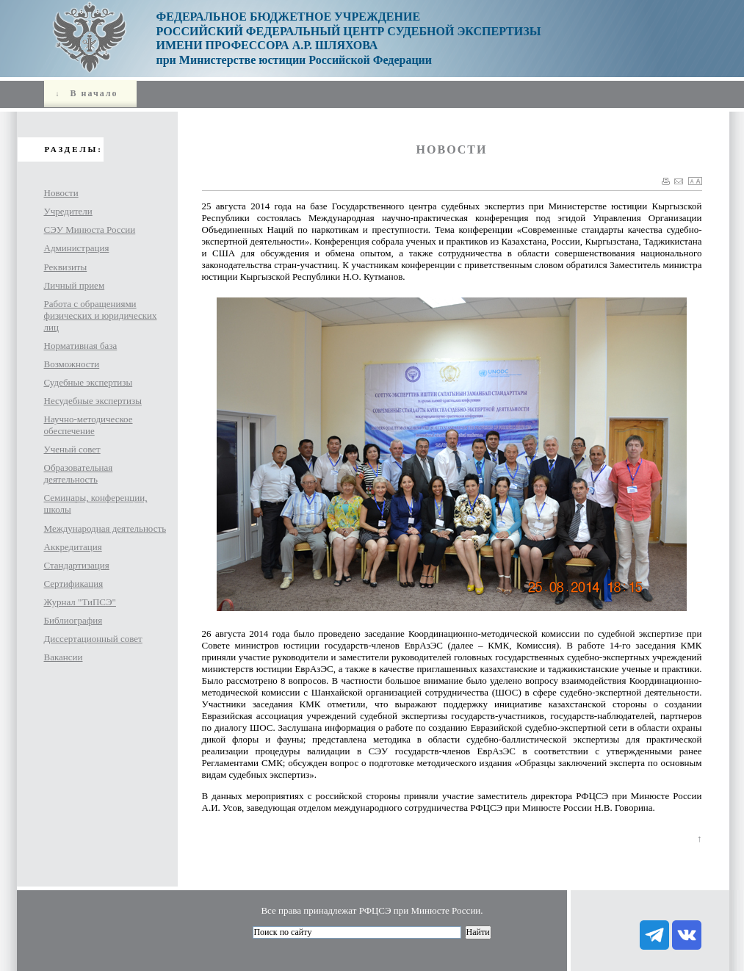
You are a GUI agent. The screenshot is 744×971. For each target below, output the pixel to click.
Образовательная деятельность (78, 473)
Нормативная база (81, 345)
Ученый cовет (72, 449)
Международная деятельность (105, 528)
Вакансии (63, 657)
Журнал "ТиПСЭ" (80, 601)
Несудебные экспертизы (93, 400)
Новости (61, 192)
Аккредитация (73, 546)
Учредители (68, 211)
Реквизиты (65, 266)
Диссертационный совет (93, 638)
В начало (85, 93)
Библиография (73, 620)
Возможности (72, 363)
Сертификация (74, 583)
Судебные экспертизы (88, 382)
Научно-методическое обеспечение (88, 425)
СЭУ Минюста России (90, 229)
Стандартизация (76, 565)
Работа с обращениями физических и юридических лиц (100, 315)
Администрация (76, 247)
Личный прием (74, 285)
